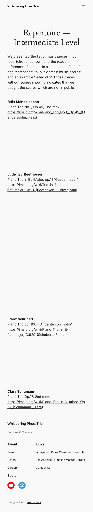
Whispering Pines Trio (23, 6)
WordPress (34, 502)
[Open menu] (83, 6)
